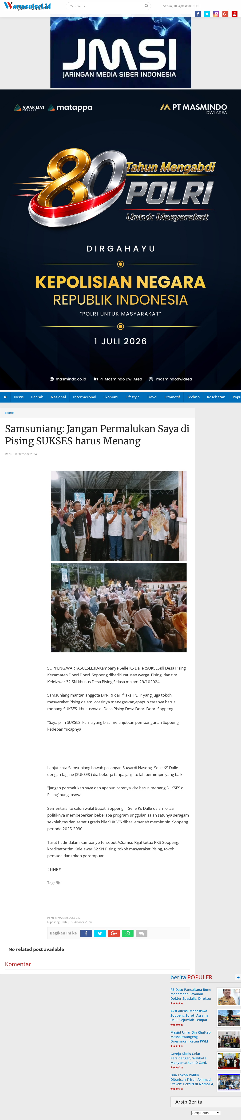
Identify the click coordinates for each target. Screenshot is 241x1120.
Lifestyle (133, 397)
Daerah (37, 397)
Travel (152, 397)
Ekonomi (110, 397)
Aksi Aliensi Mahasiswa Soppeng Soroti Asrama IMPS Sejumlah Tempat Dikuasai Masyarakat (189, 1018)
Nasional (58, 397)
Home (9, 413)
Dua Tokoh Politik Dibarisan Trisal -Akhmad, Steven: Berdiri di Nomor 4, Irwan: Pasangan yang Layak (192, 1084)
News (19, 397)
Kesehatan (216, 397)
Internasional (84, 397)
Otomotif (172, 397)
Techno (193, 397)
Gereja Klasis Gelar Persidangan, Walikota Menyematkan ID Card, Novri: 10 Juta (188, 1060)
